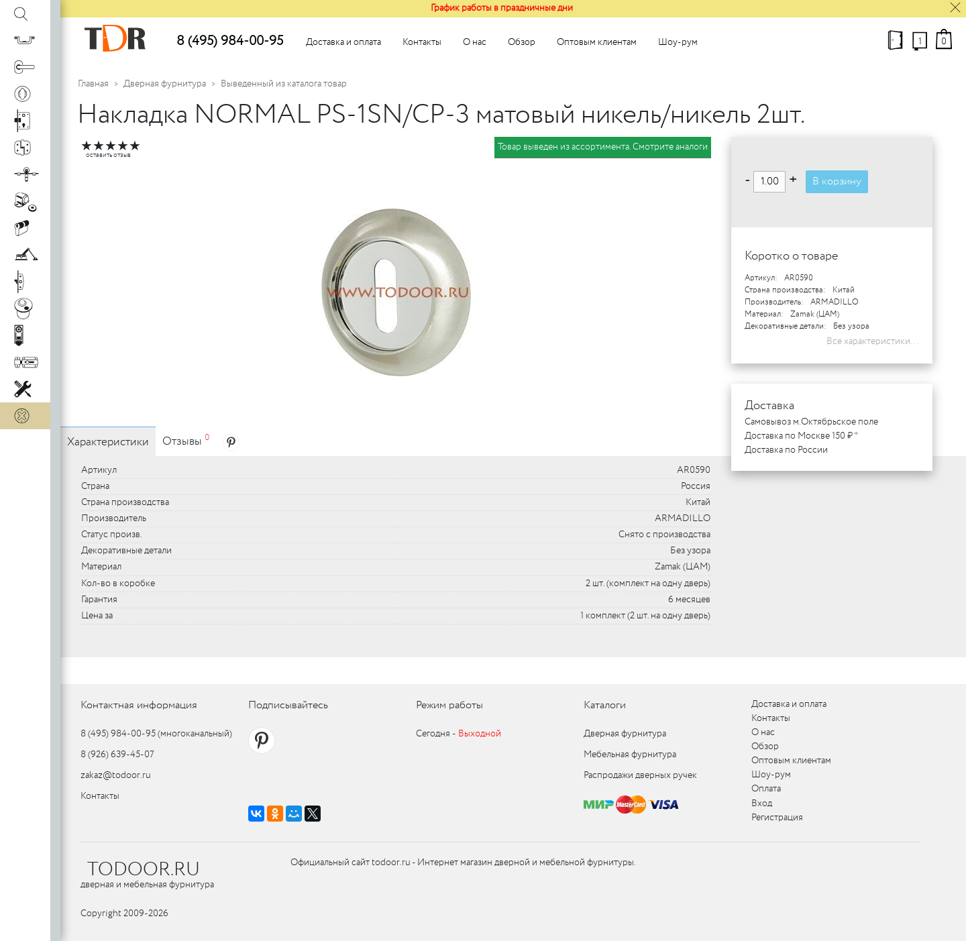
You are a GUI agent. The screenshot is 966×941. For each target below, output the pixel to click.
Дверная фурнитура (164, 84)
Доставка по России (786, 450)
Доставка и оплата (343, 42)
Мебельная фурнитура (630, 754)
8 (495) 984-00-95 (229, 41)
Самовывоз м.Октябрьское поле (811, 422)
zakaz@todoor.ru (115, 775)
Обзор (521, 42)
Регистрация (777, 817)
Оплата (766, 788)
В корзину (836, 181)
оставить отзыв (108, 155)
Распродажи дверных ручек (640, 775)
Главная (93, 84)
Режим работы (449, 705)
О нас (474, 42)
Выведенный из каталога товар (284, 84)
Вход (761, 803)
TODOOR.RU (143, 870)
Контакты (421, 42)
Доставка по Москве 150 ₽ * (801, 436)
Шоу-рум (678, 42)
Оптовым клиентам (597, 42)
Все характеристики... (872, 341)
